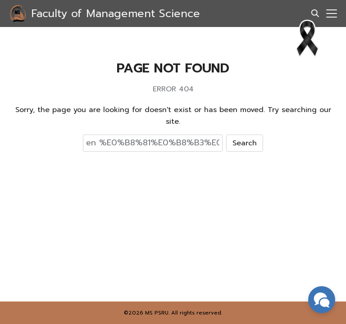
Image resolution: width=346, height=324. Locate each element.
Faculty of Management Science (115, 13)
